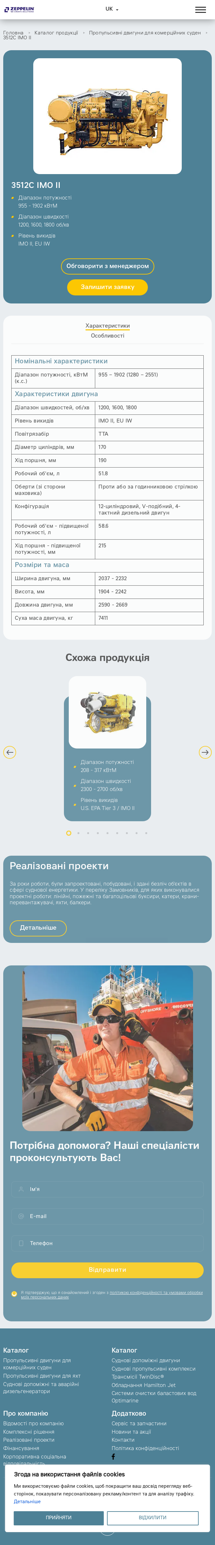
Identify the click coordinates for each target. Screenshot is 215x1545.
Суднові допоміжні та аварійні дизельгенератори (41, 1388)
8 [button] (137, 838)
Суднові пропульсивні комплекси (154, 1369)
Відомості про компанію (33, 1424)
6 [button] (117, 838)
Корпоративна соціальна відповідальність (34, 1461)
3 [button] (88, 838)
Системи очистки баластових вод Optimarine (154, 1397)
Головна (13, 33)
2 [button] (78, 838)
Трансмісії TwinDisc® (138, 1377)
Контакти (123, 1440)
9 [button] (146, 838)
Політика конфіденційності (145, 1448)
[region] (107, 1498)
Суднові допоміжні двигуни (146, 1361)
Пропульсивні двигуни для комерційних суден (145, 33)
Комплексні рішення (29, 1432)
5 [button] (107, 838)
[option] (107, 753)
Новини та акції (131, 1432)
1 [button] (68, 838)
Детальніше (27, 1502)
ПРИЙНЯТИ (59, 1518)
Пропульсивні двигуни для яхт (42, 1376)
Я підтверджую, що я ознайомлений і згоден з (112, 1300)
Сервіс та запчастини (139, 1424)
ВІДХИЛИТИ (153, 1518)
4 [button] (98, 838)
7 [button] (127, 838)
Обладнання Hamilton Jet (144, 1385)
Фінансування (21, 1448)
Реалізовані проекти (29, 1440)
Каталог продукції (56, 33)
